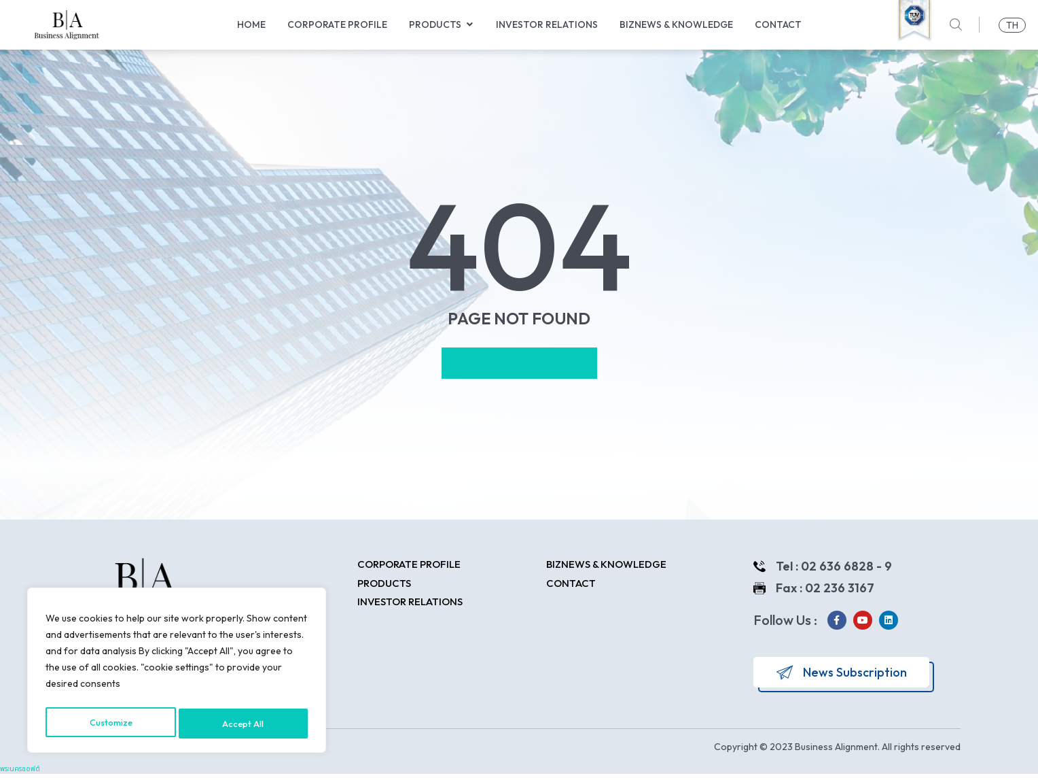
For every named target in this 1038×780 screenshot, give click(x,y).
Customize (111, 723)
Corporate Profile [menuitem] (337, 24)
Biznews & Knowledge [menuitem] (676, 24)
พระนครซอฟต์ (20, 774)
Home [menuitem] (251, 24)
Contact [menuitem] (778, 24)
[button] (469, 25)
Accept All (244, 723)
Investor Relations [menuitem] (547, 24)
